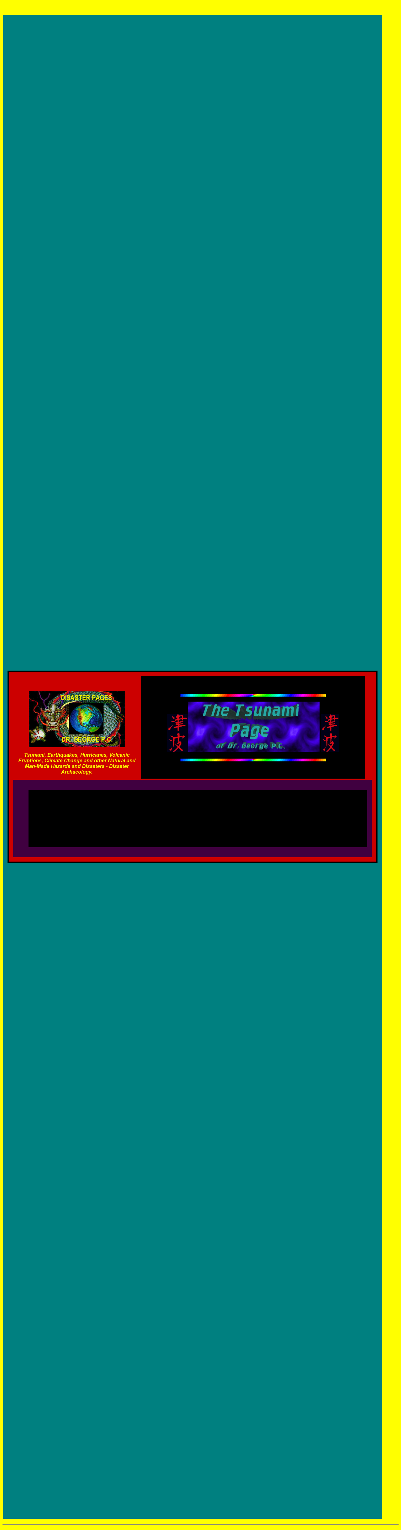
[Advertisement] (198, 815)
